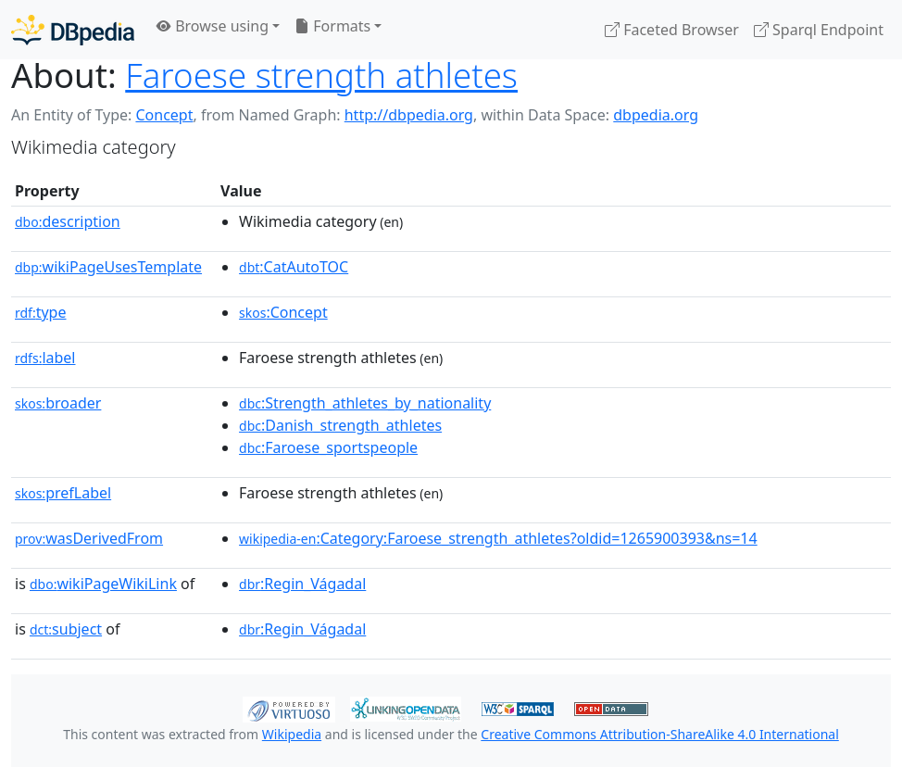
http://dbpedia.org (409, 115)
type (41, 312)
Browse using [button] (213, 26)
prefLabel (63, 493)
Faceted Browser (672, 29)
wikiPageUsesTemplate (108, 267)
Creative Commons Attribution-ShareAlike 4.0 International (659, 734)
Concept (164, 115)
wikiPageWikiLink (103, 583)
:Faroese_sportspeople (328, 447)
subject (66, 629)
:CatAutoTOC (293, 267)
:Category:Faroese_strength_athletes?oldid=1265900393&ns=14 (498, 538)
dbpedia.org (655, 115)
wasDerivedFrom (89, 538)
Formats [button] (332, 26)
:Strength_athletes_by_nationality (365, 403)
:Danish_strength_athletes (340, 425)
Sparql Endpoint (818, 29)
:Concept (283, 312)
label (45, 357)
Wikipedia (291, 734)
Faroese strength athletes (321, 75)
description (67, 221)
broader (58, 403)
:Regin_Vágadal (302, 583)
